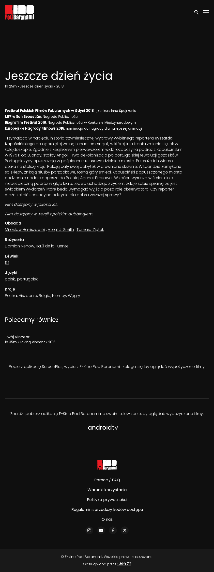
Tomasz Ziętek (90, 229)
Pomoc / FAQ (107, 480)
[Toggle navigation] (206, 12)
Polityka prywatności (107, 500)
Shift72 (124, 564)
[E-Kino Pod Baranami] (107, 465)
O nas (107, 519)
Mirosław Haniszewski (25, 229)
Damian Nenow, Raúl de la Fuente (37, 246)
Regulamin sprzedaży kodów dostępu (107, 509)
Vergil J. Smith (61, 229)
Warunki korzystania (107, 490)
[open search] (196, 12)
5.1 (7, 262)
